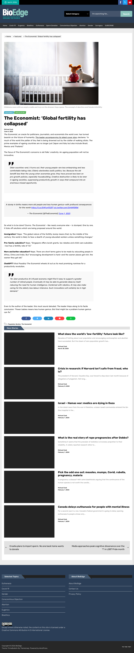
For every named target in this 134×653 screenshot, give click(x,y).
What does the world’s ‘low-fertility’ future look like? (91, 334)
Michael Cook (8, 129)
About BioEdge (75, 583)
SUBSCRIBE (109, 25)
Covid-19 (12, 25)
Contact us (73, 589)
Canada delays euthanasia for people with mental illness (93, 506)
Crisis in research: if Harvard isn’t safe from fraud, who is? (93, 370)
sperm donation (52, 25)
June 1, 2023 (64, 213)
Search (126, 14)
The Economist (26, 324)
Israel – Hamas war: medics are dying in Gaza (86, 403)
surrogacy (99, 25)
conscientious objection (68, 25)
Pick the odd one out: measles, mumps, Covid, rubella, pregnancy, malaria (92, 474)
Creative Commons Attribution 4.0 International (22, 630)
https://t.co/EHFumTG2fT (42, 207)
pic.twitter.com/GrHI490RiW (66, 207)
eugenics (21, 25)
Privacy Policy (75, 594)
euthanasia (40, 25)
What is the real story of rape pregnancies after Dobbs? (93, 437)
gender (90, 25)
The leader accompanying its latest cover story (56, 137)
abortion (82, 25)
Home (5, 25)
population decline (14, 324)
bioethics (30, 25)
